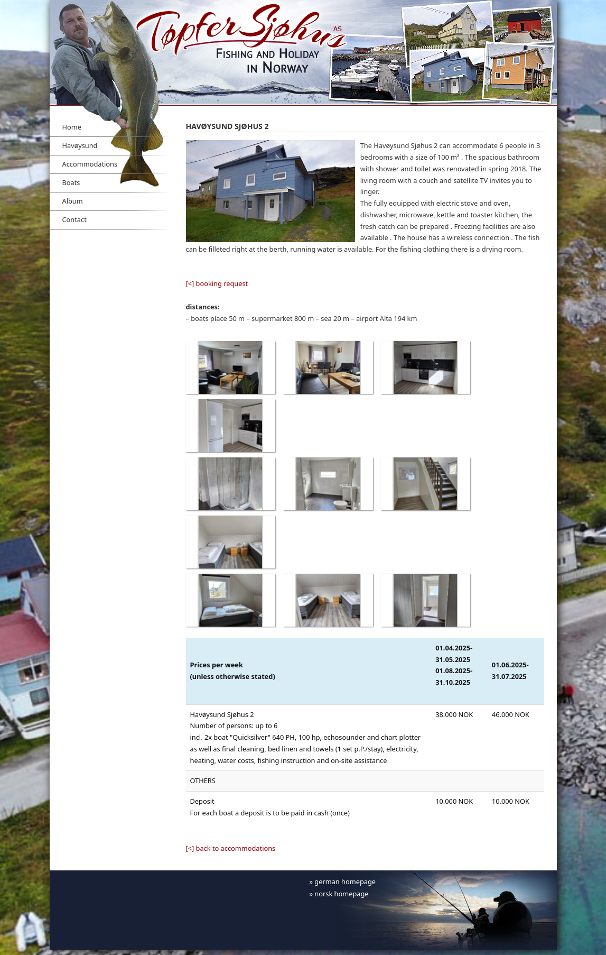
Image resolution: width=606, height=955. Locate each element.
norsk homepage (341, 893)
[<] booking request (217, 283)
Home (71, 127)
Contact (74, 219)
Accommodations (90, 164)
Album (72, 201)
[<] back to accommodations (231, 848)
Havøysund (80, 145)
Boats (71, 182)
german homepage (345, 881)
